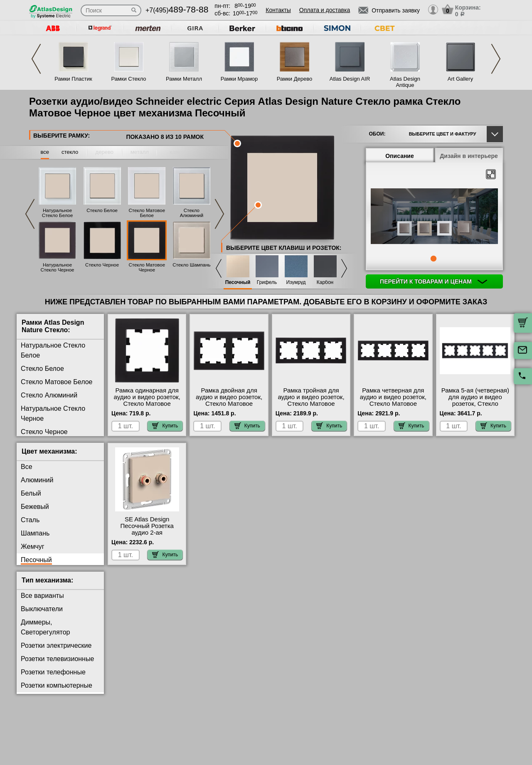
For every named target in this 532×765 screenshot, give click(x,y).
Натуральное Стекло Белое (57, 213)
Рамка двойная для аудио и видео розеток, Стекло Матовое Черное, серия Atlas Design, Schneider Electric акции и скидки (229, 407)
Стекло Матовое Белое (146, 213)
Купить (165, 425)
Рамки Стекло (128, 79)
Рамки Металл (184, 79)
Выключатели (42, 608)
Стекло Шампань (191, 264)
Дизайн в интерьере (469, 156)
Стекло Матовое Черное (146, 267)
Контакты (278, 10)
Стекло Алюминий (191, 213)
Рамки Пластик (73, 79)
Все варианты (42, 595)
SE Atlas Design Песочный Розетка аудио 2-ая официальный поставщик (146, 532)
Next (496, 59)
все (45, 152)
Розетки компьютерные (56, 685)
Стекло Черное (102, 264)
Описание (399, 156)
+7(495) (176, 10)
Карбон (325, 282)
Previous (36, 59)
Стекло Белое (102, 210)
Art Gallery (460, 79)
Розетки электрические (56, 645)
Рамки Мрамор (239, 79)
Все (26, 466)
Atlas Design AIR (350, 79)
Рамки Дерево (294, 79)
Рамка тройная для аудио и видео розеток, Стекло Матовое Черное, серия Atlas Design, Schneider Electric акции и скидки (311, 407)
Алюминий (37, 480)
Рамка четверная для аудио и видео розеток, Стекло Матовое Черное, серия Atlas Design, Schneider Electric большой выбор (393, 407)
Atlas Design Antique (405, 82)
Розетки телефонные (53, 672)
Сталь (30, 519)
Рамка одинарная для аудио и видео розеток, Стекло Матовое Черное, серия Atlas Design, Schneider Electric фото (147, 407)
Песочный (238, 282)
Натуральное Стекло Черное (57, 267)
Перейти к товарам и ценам (433, 281)
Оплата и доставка (324, 10)
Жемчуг (32, 546)
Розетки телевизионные (57, 658)
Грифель (267, 282)
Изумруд (295, 282)
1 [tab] (433, 258)
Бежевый (35, 506)
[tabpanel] (434, 217)
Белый (31, 493)
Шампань (35, 533)
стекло (70, 152)
